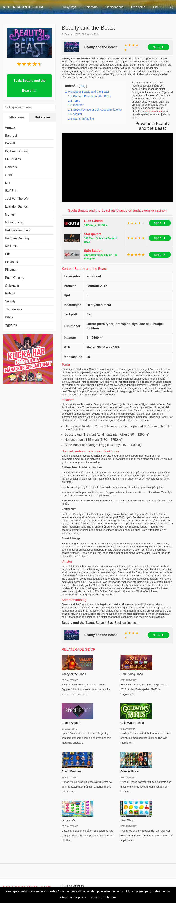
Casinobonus (114, 7)
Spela (158, 47)
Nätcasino (91, 7)
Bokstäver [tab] (42, 117)
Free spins (138, 7)
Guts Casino (93, 221)
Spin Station (93, 250)
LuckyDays (69, 7)
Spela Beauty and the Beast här (29, 85)
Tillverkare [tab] (16, 117)
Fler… (158, 7)
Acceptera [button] (95, 897)
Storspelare (92, 234)
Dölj (83, 86)
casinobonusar (153, 111)
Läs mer (110, 897)
